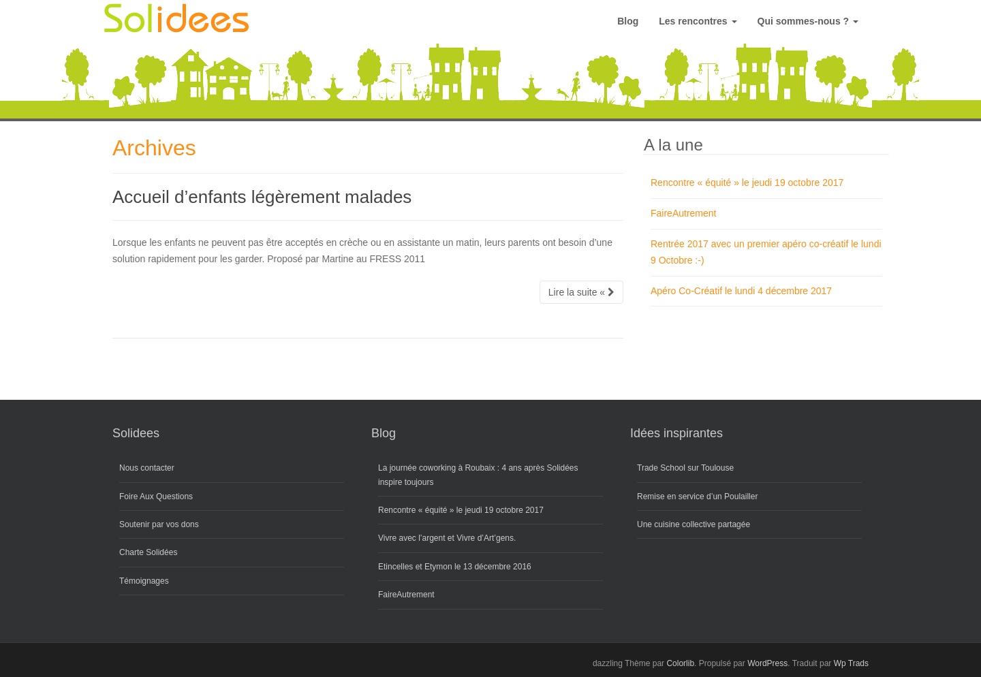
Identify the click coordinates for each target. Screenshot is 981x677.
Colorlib (680, 663)
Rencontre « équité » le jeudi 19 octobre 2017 (747, 182)
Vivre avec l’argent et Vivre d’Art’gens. (447, 538)
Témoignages (144, 581)
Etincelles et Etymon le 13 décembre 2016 (454, 566)
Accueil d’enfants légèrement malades (261, 197)
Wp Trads (851, 663)
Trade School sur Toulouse (685, 468)
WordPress (767, 663)
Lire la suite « (581, 292)
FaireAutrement (683, 213)
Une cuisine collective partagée (693, 524)
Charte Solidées (148, 552)
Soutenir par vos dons (159, 524)
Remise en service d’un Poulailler (697, 496)
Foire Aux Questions (156, 496)
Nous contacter (146, 468)
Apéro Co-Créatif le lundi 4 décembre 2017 (741, 290)
